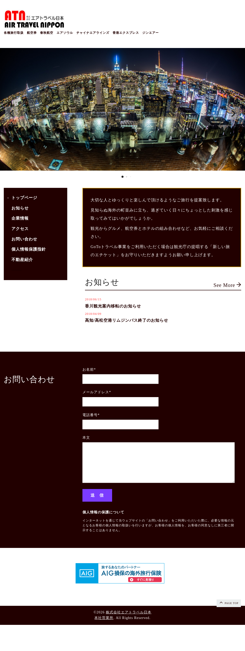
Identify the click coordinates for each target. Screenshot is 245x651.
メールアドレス (96, 392)
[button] (11, 113)
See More (227, 285)
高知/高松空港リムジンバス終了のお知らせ (126, 320)
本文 (86, 438)
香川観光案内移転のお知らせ (113, 306)
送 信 (97, 495)
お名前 (89, 369)
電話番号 (91, 415)
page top (228, 602)
